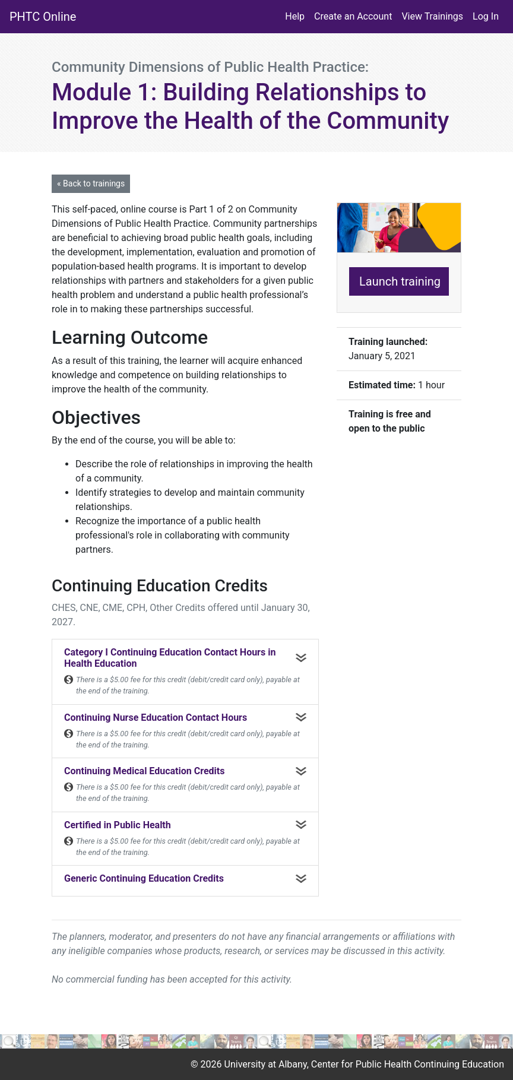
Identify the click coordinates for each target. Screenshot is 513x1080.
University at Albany (265, 1064)
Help (295, 16)
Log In (486, 16)
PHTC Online (43, 16)
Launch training (400, 281)
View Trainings (432, 16)
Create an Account (353, 16)
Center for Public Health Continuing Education (407, 1064)
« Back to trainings (91, 183)
